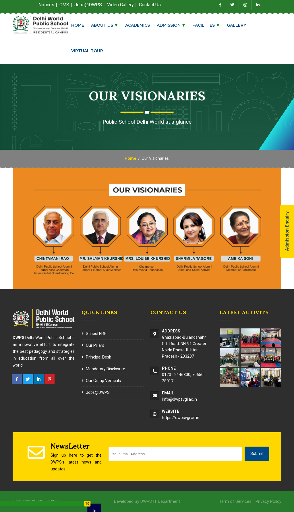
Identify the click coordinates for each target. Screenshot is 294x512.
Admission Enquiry (287, 231)
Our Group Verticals (103, 380)
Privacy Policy (268, 501)
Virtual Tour (89, 50)
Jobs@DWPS (98, 392)
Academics (139, 25)
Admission (173, 25)
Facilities (209, 25)
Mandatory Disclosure (105, 369)
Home (80, 25)
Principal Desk (98, 357)
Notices (46, 4)
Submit (257, 453)
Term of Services (235, 501)
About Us (107, 25)
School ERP (96, 333)
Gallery (239, 25)
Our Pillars (95, 345)
